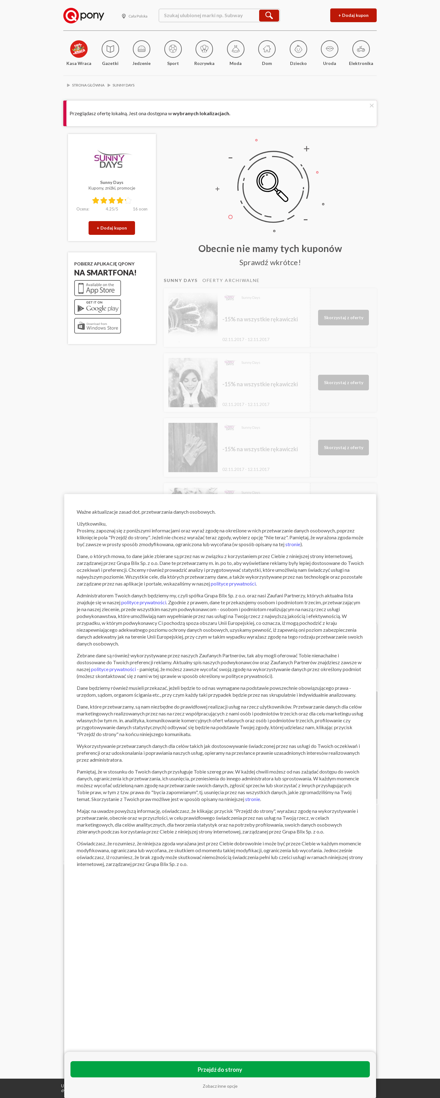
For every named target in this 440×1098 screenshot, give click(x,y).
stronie (292, 544)
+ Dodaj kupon (353, 15)
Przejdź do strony (220, 1069)
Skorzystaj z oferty (343, 317)
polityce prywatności (233, 583)
